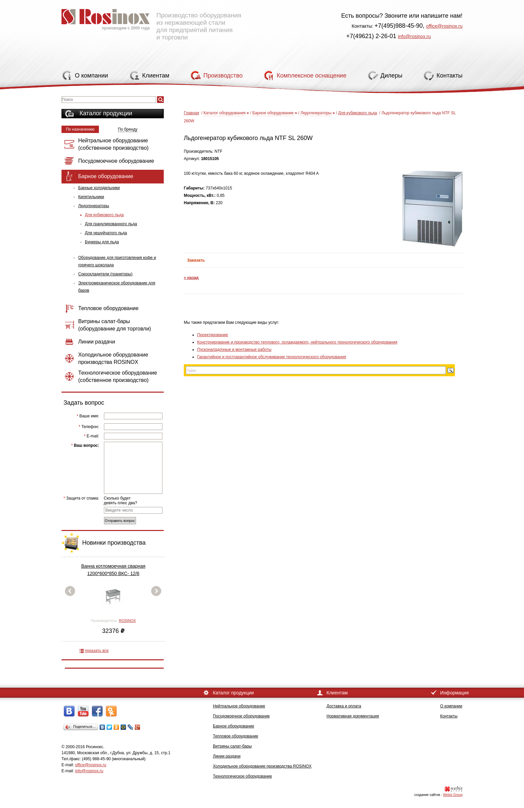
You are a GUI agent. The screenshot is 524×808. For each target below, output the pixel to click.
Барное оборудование (273, 113)
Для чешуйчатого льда (106, 233)
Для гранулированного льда (111, 224)
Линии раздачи (227, 756)
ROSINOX (127, 621)
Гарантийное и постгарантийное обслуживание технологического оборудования (271, 357)
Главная (191, 113)
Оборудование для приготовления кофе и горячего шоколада (117, 261)
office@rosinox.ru (444, 26)
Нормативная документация (352, 716)
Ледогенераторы (93, 206)
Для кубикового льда (104, 215)
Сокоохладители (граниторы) (105, 274)
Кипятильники (91, 196)
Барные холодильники (99, 187)
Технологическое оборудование (242, 776)
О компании (451, 706)
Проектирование (212, 334)
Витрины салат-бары (232, 746)
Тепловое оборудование (235, 736)
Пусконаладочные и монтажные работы (234, 349)
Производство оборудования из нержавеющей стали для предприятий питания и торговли (151, 22)
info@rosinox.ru (414, 36)
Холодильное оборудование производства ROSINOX (262, 766)
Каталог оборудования (225, 113)
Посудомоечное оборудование (241, 716)
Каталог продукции (106, 113)
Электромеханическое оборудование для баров (116, 287)
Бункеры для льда (102, 242)
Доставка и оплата (343, 706)
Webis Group (453, 795)
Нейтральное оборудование (239, 706)
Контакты (448, 716)
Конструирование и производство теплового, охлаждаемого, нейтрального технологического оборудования (297, 342)
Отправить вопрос (120, 521)
